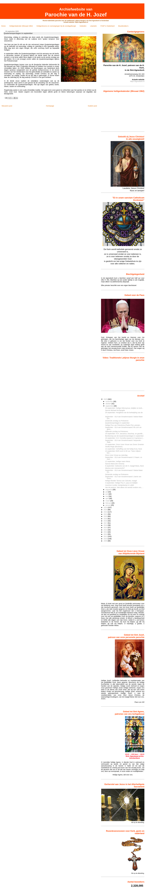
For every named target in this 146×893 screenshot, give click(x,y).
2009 (106, 541)
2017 (106, 523)
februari (109, 503)
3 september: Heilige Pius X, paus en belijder (121, 483)
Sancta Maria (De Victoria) (114, 464)
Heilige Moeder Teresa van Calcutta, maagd (121, 481)
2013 (106, 532)
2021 (106, 514)
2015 (106, 527)
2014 (106, 530)
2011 (106, 536)
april (107, 498)
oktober (108, 404)
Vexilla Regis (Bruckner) (114, 447)
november (109, 401)
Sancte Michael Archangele (115, 410)
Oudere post (92, 106)
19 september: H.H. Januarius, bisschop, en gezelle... (124, 434)
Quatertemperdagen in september (117, 423)
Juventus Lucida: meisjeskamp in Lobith (119, 485)
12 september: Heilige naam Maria (117, 461)
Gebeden (83, 26)
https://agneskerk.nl (137, 81)
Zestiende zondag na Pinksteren (117, 421)
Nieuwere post (7, 106)
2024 (106, 507)
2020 (106, 516)
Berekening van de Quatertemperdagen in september (124, 436)
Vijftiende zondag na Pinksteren (116, 431)
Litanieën (93, 26)
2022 (106, 512)
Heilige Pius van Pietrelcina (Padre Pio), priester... (123, 425)
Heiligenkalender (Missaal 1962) (21, 26)
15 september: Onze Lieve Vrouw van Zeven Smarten (124, 444)
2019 (106, 519)
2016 (106, 525)
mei (107, 496)
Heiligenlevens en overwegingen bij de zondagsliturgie (56, 26)
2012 (106, 534)
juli (107, 492)
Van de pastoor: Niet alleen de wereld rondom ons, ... (124, 487)
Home (3, 26)
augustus (109, 489)
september (110, 406)
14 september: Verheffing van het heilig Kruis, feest (123, 449)
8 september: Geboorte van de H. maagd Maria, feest (124, 466)
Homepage (50, 106)
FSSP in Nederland (107, 26)
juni (107, 494)
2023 (106, 510)
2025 (106, 399)
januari (108, 505)
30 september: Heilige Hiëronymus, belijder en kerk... (124, 408)
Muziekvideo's (123, 26)
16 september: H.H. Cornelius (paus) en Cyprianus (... (124, 438)
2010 (106, 539)
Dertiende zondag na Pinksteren (116, 474)
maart (108, 501)
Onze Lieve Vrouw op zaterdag (116, 455)
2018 (106, 521)
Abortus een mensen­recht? (115, 468)
